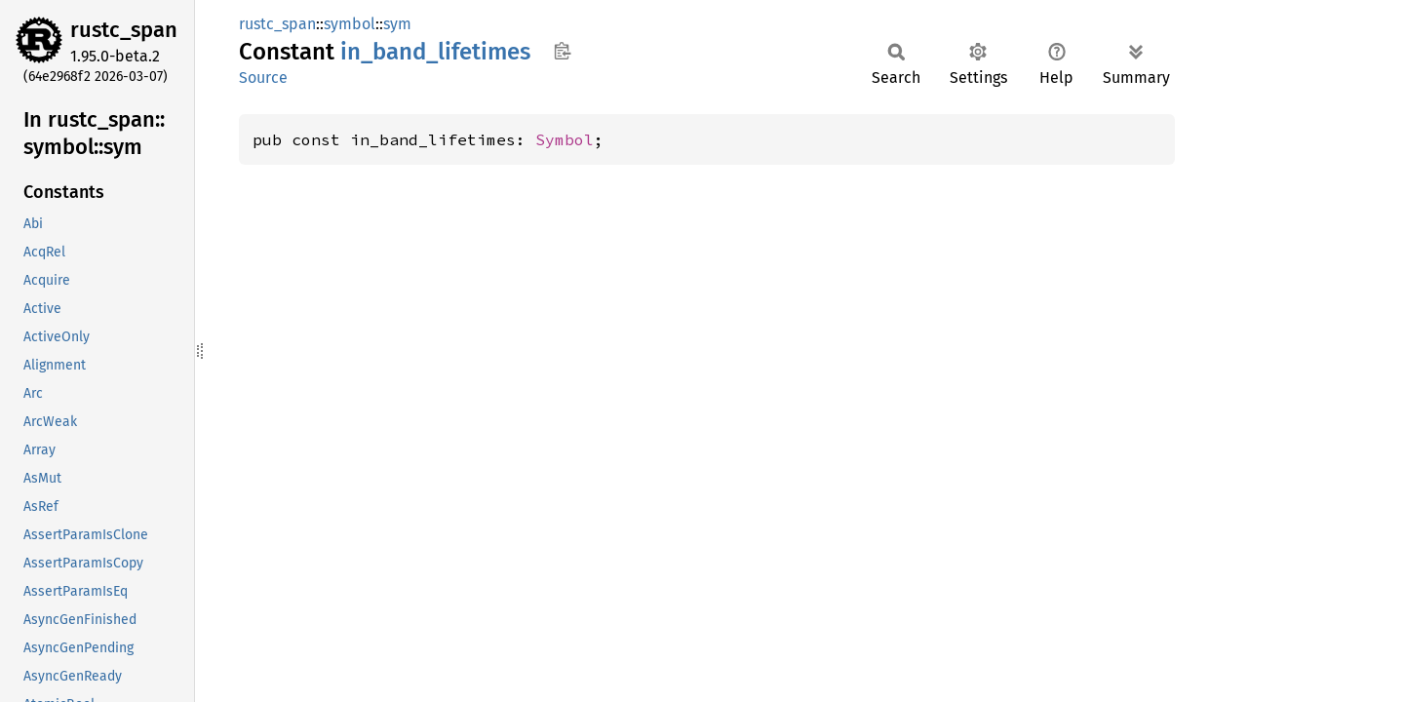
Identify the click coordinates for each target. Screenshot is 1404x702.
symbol (349, 24)
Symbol (564, 139)
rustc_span (123, 30)
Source (263, 77)
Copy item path (562, 50)
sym (397, 24)
